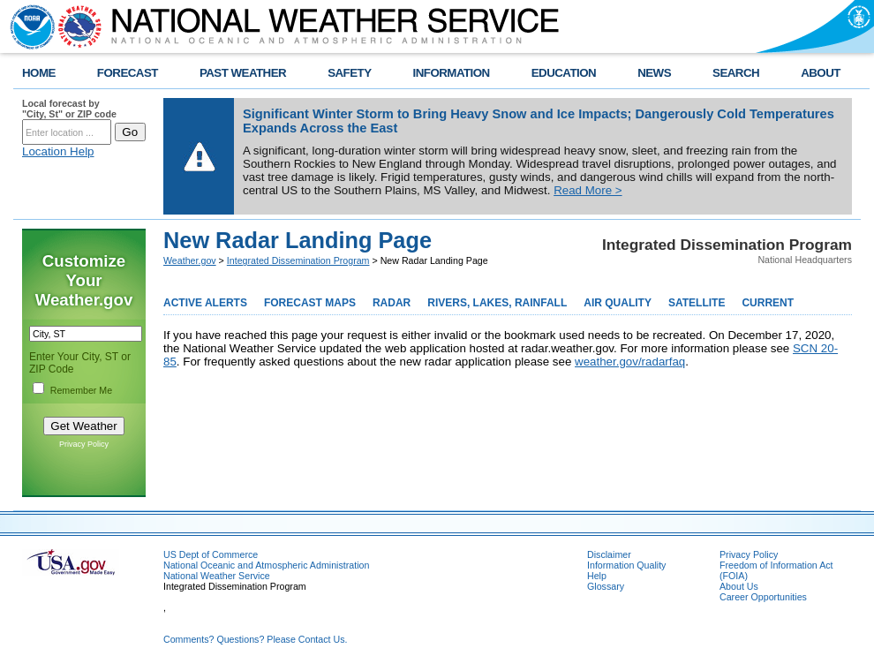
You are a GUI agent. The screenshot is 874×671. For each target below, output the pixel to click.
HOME (39, 72)
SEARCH (735, 72)
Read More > (588, 190)
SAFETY (349, 72)
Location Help (58, 151)
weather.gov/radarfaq (630, 361)
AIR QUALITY (618, 303)
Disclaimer (609, 554)
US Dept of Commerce (210, 554)
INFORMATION (451, 72)
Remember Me (81, 390)
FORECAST (127, 72)
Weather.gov (189, 260)
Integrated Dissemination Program (298, 260)
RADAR (392, 303)
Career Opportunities (763, 597)
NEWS (654, 72)
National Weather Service (216, 575)
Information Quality (626, 565)
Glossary (605, 586)
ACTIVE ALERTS (205, 303)
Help (597, 575)
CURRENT (768, 303)
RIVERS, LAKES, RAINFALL (497, 303)
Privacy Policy (84, 444)
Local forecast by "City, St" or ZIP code (69, 108)
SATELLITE (696, 303)
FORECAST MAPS (310, 303)
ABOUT (820, 72)
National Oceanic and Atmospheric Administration (266, 565)
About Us (739, 586)
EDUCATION (563, 72)
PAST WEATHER (243, 72)
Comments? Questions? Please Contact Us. (255, 639)
